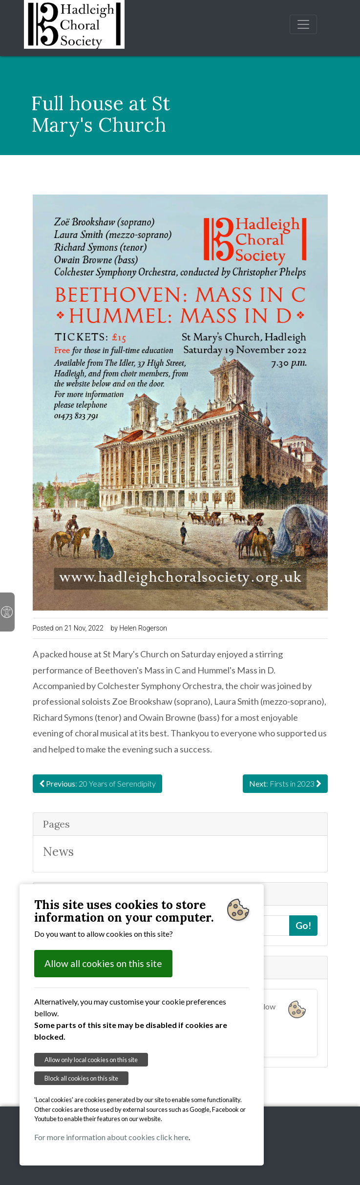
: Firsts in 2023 (285, 783)
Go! (303, 925)
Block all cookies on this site (81, 1078)
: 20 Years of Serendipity (97, 783)
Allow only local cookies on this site (91, 1060)
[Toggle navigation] (303, 24)
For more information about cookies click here (111, 1137)
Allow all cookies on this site (103, 963)
